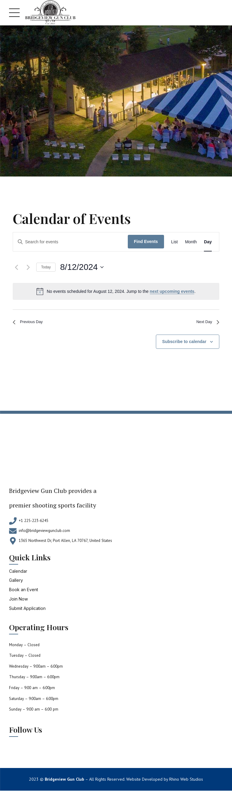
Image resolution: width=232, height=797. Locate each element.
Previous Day (31, 323)
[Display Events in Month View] (191, 241)
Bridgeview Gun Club (64, 781)
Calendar (18, 573)
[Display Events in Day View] (208, 241)
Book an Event (23, 592)
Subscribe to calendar (184, 344)
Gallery (16, 582)
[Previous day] (16, 267)
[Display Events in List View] (174, 241)
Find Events (146, 241)
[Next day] (28, 267)
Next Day (205, 323)
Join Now (18, 601)
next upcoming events (172, 291)
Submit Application (27, 610)
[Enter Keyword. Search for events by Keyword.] (70, 242)
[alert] (116, 291)
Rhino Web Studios (186, 781)
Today (46, 267)
